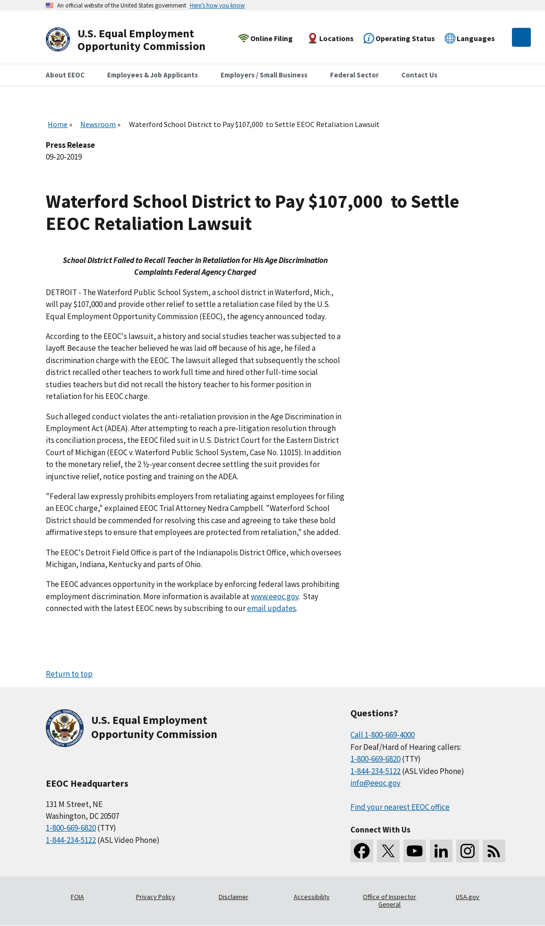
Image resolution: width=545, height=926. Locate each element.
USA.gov (467, 896)
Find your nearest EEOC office (400, 807)
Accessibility (312, 896)
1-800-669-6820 (71, 828)
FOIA (77, 896)
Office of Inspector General (389, 900)
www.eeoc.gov (274, 596)
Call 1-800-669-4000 (382, 735)
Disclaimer (233, 896)
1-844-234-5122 (71, 840)
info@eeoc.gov (375, 783)
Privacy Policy (155, 896)
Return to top (69, 674)
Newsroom (98, 124)
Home (58, 124)
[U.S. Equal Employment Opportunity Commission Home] (136, 39)
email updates (271, 608)
